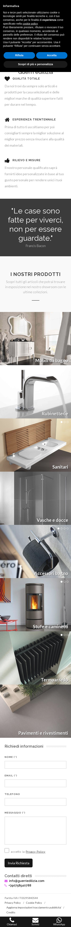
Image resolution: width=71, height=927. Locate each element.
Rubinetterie (55, 413)
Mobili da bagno (51, 360)
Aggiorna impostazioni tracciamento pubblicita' (33, 907)
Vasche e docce (52, 520)
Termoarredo (54, 679)
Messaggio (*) (15, 812)
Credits (10, 912)
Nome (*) (11, 757)
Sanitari (60, 467)
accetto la (25, 850)
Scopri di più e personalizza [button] (35, 64)
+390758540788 (18, 885)
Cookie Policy (34, 902)
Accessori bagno (51, 573)
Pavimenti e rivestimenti (43, 733)
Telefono (12, 794)
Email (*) (11, 775)
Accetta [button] (52, 55)
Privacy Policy (35, 851)
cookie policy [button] (30, 23)
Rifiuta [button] (19, 55)
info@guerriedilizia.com (24, 881)
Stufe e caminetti (50, 626)
